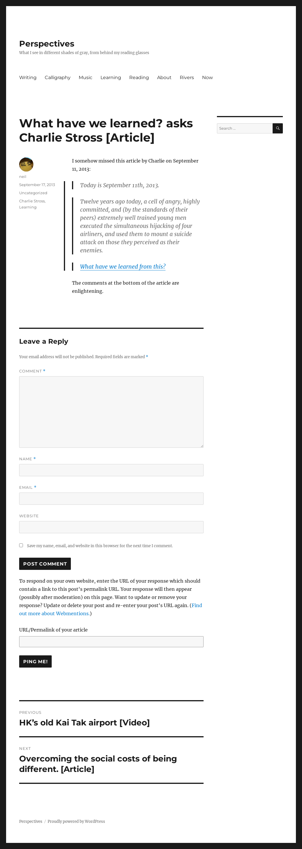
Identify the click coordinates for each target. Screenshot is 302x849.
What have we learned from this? (123, 266)
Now (207, 77)
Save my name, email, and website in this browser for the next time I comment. (100, 545)
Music (85, 77)
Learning (110, 77)
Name (27, 458)
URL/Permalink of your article (53, 630)
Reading (139, 77)
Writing (28, 77)
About (164, 77)
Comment (32, 371)
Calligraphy (58, 77)
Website (29, 515)
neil (22, 176)
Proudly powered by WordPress (76, 821)
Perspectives (46, 44)
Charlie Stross (32, 201)
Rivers (187, 77)
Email (28, 487)
